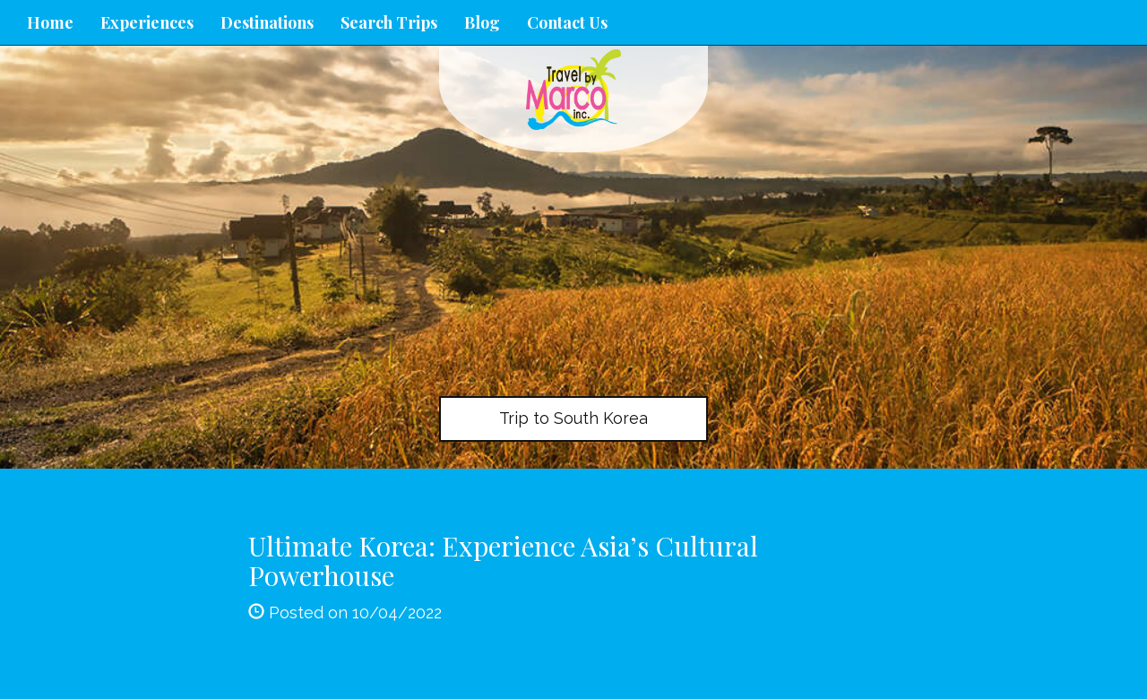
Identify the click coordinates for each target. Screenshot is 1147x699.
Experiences (147, 22)
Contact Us (567, 22)
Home (50, 22)
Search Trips (389, 22)
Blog (482, 22)
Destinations (267, 22)
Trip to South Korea (573, 418)
